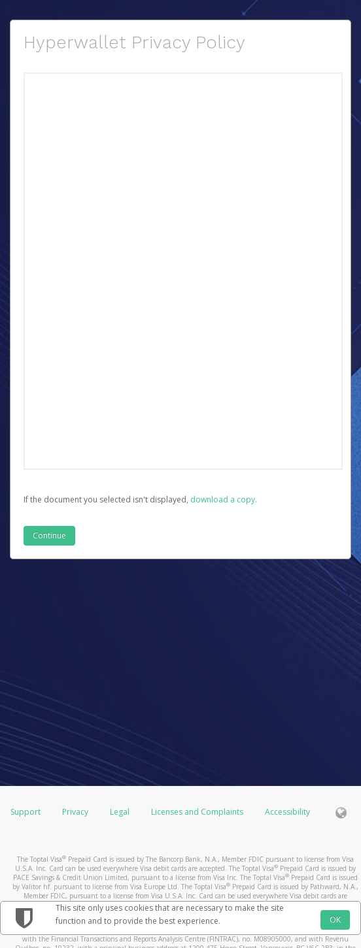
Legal (119, 811)
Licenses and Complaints (198, 811)
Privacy (75, 811)
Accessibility (287, 811)
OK (335, 919)
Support (25, 811)
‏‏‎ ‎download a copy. (222, 499)
